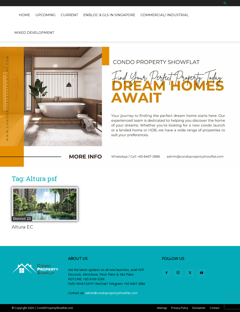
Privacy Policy (179, 308)
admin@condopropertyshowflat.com (111, 293)
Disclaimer (199, 308)
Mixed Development (34, 32)
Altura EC (22, 227)
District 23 (22, 218)
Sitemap (162, 308)
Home (24, 15)
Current (69, 15)
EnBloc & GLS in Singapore (109, 15)
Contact (214, 308)
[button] (225, 3)
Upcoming (45, 15)
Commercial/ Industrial (165, 15)
